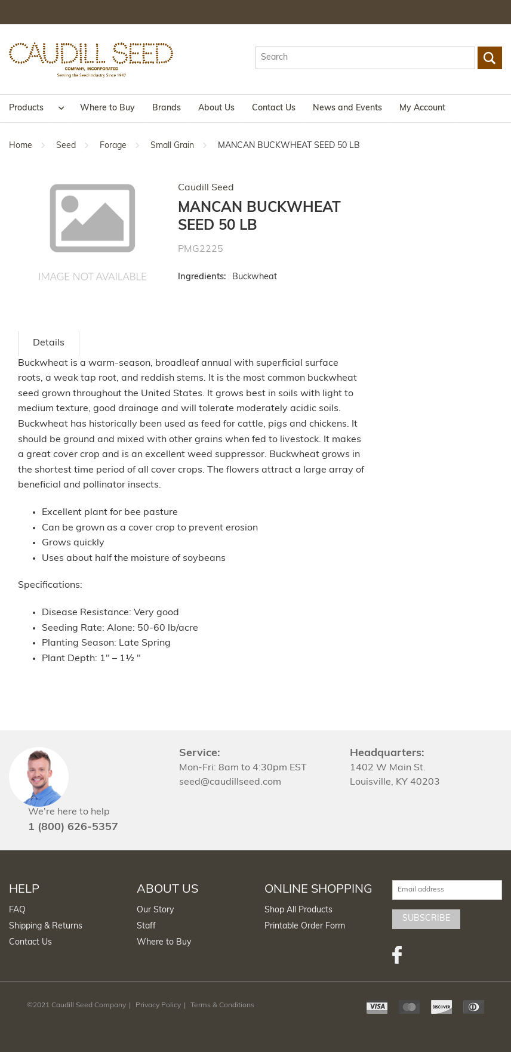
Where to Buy (107, 108)
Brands (166, 108)
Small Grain (172, 145)
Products (26, 108)
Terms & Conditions (222, 1005)
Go (490, 58)
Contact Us (273, 108)
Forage (113, 145)
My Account (422, 108)
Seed (66, 145)
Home (20, 145)
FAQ (17, 910)
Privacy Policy (158, 1005)
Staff (146, 926)
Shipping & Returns (45, 926)
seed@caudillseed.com (230, 782)
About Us (216, 108)
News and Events (347, 108)
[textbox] (365, 58)
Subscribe (426, 918)
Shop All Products (298, 910)
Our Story (155, 910)
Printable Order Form (304, 926)
